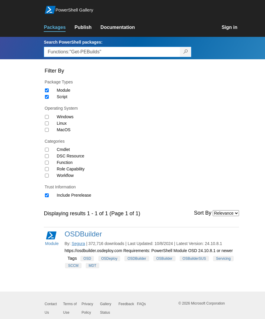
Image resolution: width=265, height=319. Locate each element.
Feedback (126, 304)
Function (65, 162)
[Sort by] (226, 213)
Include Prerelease (74, 195)
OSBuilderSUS (194, 258)
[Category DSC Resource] (47, 156)
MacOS (64, 129)
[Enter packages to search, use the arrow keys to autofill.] (112, 52)
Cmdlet (63, 149)
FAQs (141, 304)
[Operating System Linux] (47, 123)
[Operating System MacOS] (47, 130)
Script (62, 96)
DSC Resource (70, 156)
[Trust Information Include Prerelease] (47, 195)
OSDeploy (109, 258)
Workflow (65, 175)
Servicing (223, 258)
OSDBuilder (83, 234)
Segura (78, 243)
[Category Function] (47, 163)
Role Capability (70, 169)
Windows (65, 116)
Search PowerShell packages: (73, 42)
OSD (87, 258)
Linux (61, 123)
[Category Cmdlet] (47, 150)
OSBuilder (164, 258)
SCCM (73, 266)
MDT (92, 266)
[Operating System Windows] (47, 117)
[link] (59, 27)
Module (63, 90)
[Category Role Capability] (47, 169)
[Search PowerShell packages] (185, 52)
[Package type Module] (47, 90)
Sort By (203, 213)
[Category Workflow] (47, 175)
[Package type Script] (47, 97)
